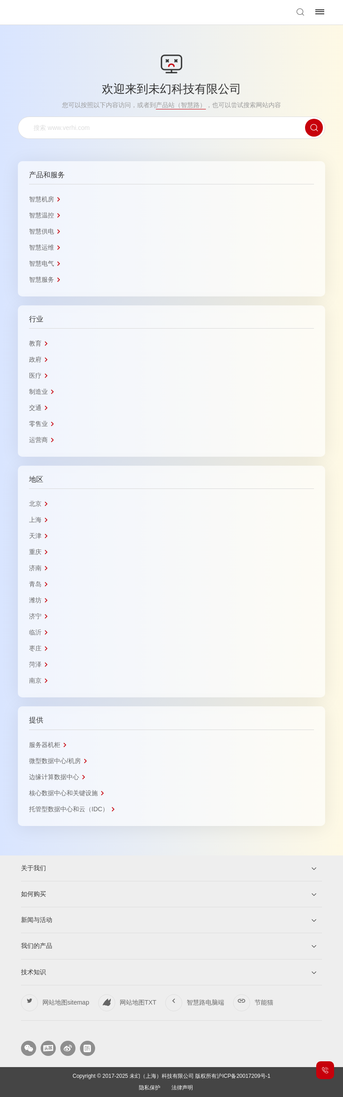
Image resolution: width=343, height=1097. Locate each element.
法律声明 (182, 1088)
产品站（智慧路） (181, 104)
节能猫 (264, 1002)
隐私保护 (149, 1088)
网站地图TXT (138, 1002)
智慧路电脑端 (205, 1002)
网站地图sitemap (65, 1002)
